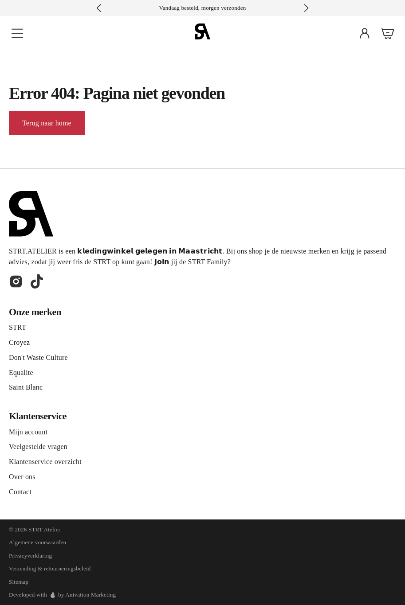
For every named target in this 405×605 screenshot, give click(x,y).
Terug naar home (46, 123)
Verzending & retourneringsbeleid (50, 568)
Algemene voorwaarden (37, 542)
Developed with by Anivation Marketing (62, 594)
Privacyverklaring (30, 555)
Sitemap (18, 581)
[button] (306, 8)
